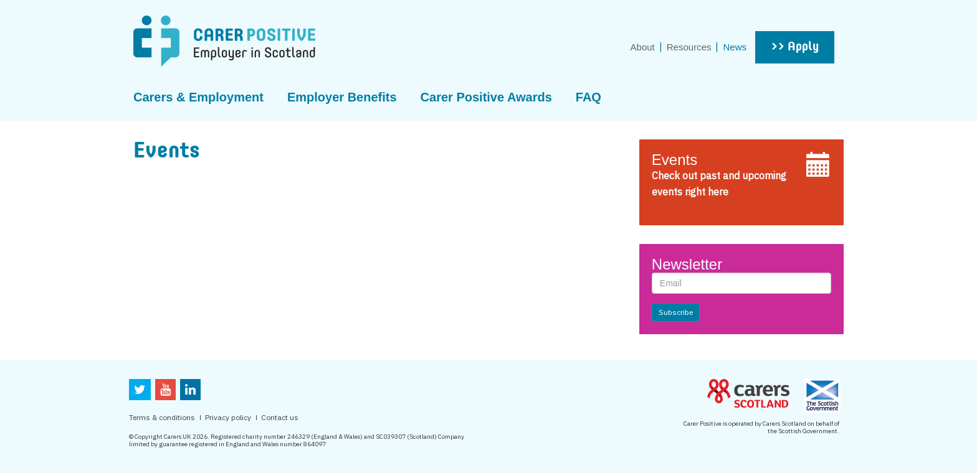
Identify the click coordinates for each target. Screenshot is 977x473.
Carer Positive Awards (486, 97)
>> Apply (795, 47)
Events (674, 159)
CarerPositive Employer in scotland (224, 41)
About (643, 47)
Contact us (279, 417)
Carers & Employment (198, 97)
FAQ (588, 97)
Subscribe (676, 312)
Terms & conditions (162, 417)
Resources (689, 47)
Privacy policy (228, 417)
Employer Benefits (342, 97)
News (734, 47)
